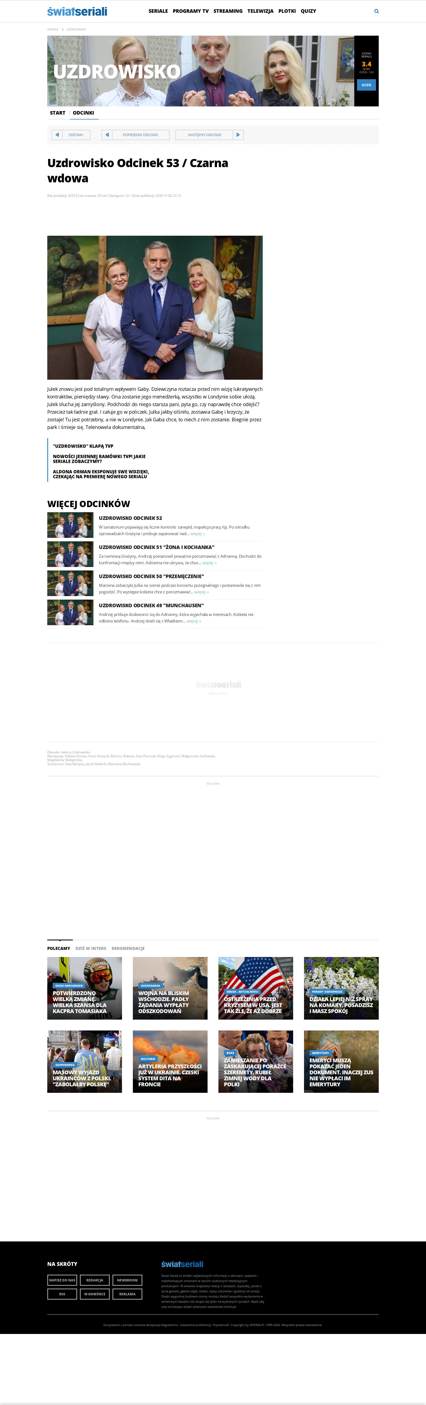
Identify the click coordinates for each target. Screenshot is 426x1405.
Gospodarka (150, 985)
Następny (204, 134)
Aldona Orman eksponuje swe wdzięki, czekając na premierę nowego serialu (101, 474)
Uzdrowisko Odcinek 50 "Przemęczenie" (151, 576)
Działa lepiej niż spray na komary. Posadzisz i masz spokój (341, 1005)
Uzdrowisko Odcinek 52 (130, 518)
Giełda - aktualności (242, 991)
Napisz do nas (62, 1280)
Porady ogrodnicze (327, 991)
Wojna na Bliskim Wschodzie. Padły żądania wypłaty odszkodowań (163, 1002)
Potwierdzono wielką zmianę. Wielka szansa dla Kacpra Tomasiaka (79, 1002)
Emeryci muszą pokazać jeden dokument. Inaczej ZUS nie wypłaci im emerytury (341, 1072)
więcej (196, 533)
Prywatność (221, 1325)
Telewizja (261, 11)
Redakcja (94, 1280)
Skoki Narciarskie (69, 985)
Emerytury (320, 1053)
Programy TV (191, 11)
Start (57, 112)
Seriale (158, 11)
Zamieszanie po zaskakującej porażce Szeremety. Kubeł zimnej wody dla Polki (255, 1072)
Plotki (287, 11)
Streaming (228, 11)
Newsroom (127, 1280)
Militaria (148, 1059)
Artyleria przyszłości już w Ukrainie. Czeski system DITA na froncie (170, 1075)
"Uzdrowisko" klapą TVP (83, 446)
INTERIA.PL (257, 1325)
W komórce (94, 1294)
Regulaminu (169, 1325)
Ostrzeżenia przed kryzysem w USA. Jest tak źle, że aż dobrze (253, 1005)
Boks (230, 1053)
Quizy (308, 11)
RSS (62, 1294)
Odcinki (83, 112)
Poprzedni (140, 134)
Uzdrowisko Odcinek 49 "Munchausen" (151, 605)
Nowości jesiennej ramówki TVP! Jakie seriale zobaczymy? (99, 458)
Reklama (127, 1294)
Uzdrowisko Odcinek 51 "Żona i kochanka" (156, 547)
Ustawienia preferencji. (196, 1325)
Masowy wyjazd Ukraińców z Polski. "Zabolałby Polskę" (82, 1078)
